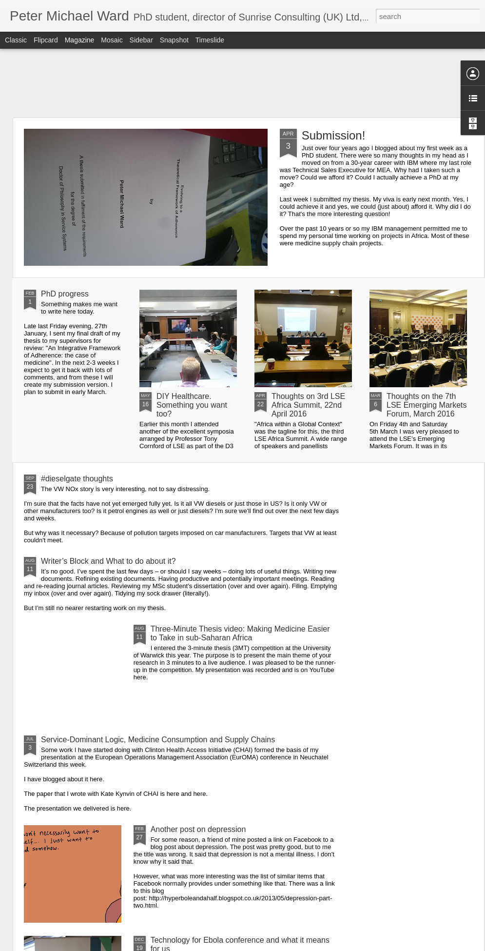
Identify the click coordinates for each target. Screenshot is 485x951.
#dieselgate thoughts (77, 479)
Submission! (334, 135)
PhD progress (65, 294)
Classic (16, 40)
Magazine (80, 40)
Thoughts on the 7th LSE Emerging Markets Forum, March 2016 (427, 405)
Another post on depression (198, 829)
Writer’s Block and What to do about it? (108, 561)
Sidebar (141, 40)
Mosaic (111, 40)
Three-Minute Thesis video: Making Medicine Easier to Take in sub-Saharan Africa (240, 633)
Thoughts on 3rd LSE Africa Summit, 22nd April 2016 (308, 405)
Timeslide (209, 40)
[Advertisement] (242, 83)
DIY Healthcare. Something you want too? (191, 405)
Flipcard (46, 40)
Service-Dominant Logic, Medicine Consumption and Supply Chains (158, 739)
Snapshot (174, 40)
